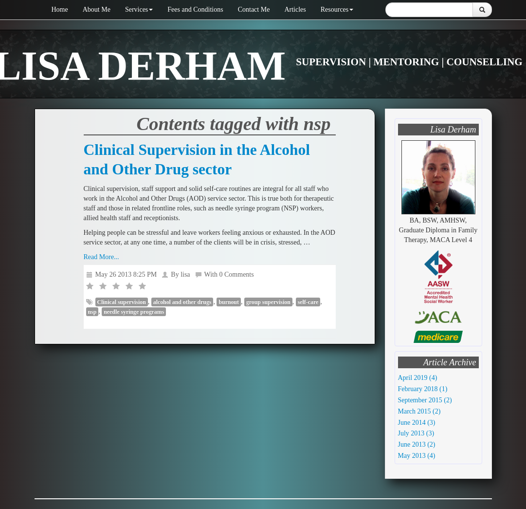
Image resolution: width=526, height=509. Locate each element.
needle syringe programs (134, 311)
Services (139, 9)
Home (60, 9)
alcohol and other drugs (182, 302)
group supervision (268, 302)
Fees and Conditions (195, 9)
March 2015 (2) (419, 411)
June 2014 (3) (416, 422)
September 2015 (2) (425, 400)
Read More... (101, 257)
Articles (295, 9)
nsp (92, 311)
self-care (308, 302)
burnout (228, 302)
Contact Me (254, 9)
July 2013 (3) (416, 433)
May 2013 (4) (416, 455)
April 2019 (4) (417, 377)
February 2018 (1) (423, 389)
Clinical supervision (121, 302)
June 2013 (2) (416, 444)
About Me (96, 9)
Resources (337, 9)
